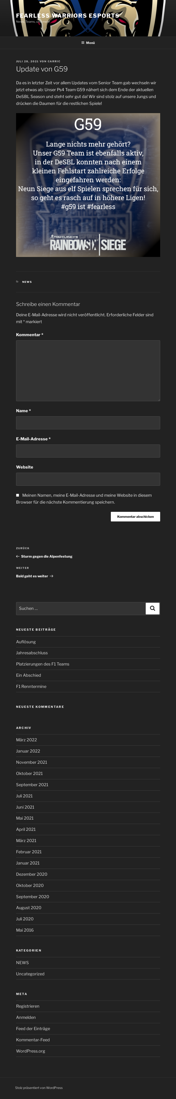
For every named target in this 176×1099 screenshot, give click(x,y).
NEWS (27, 282)
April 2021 (26, 829)
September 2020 (32, 896)
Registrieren (27, 1006)
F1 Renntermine (31, 686)
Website (24, 467)
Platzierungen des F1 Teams (42, 664)
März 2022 (26, 739)
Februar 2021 (29, 851)
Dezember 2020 (31, 874)
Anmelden (26, 1017)
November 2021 (31, 762)
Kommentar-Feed (33, 1039)
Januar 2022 (28, 751)
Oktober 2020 (30, 885)
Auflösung (26, 641)
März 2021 (26, 840)
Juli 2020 (25, 918)
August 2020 (28, 907)
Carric (54, 61)
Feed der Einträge (33, 1028)
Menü (88, 43)
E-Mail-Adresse (33, 438)
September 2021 (32, 784)
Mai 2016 (25, 930)
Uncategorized (30, 973)
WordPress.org (30, 1051)
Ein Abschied (28, 675)
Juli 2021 (24, 796)
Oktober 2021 (29, 773)
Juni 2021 (25, 807)
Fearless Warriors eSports (68, 15)
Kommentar (29, 334)
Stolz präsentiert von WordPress (39, 1088)
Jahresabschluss (32, 652)
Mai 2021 (25, 818)
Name (23, 410)
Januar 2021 (27, 863)
